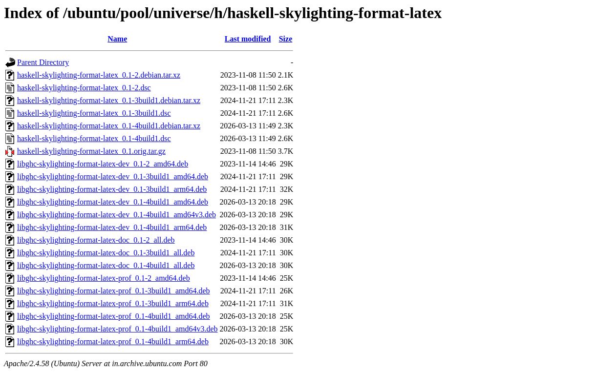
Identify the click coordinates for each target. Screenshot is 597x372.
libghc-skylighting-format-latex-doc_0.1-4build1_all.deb (105, 265)
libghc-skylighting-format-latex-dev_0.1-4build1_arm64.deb (112, 227)
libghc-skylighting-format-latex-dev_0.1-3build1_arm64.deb (112, 189)
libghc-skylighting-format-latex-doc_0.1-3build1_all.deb (105, 252)
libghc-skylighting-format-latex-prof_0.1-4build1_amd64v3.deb (117, 329)
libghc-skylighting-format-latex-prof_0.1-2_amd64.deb (103, 278)
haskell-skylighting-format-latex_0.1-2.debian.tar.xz (98, 75)
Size (286, 39)
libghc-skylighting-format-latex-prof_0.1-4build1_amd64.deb (113, 316)
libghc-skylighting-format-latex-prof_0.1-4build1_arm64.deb (113, 341)
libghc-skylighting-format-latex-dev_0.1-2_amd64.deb (102, 164)
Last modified (248, 39)
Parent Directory (43, 62)
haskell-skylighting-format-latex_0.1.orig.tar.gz (91, 151)
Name (117, 39)
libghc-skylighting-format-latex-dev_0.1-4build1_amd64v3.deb (116, 214)
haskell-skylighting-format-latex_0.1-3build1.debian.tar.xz (108, 100)
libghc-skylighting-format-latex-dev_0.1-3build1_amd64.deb (112, 176)
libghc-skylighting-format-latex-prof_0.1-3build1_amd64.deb (113, 291)
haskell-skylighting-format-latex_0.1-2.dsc (84, 87)
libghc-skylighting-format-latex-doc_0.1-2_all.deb (96, 240)
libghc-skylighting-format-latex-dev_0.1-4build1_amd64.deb (112, 202)
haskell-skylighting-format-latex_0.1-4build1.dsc (94, 138)
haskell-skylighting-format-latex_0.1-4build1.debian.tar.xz (108, 126)
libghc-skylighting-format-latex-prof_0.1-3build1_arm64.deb (113, 303)
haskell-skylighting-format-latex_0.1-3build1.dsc (94, 113)
